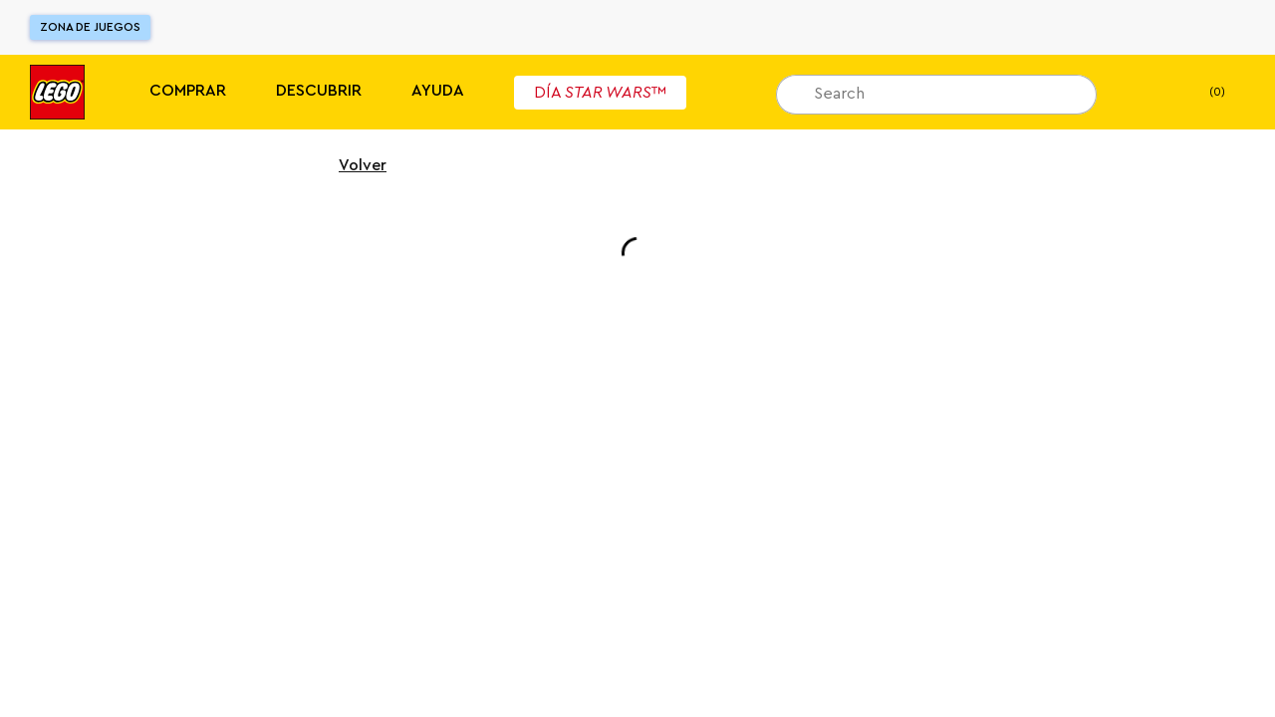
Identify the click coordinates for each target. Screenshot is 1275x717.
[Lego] (57, 92)
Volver (349, 165)
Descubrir (319, 91)
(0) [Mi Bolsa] (1200, 93)
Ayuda (437, 91)
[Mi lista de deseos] (1142, 93)
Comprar (187, 91)
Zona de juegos (90, 27)
